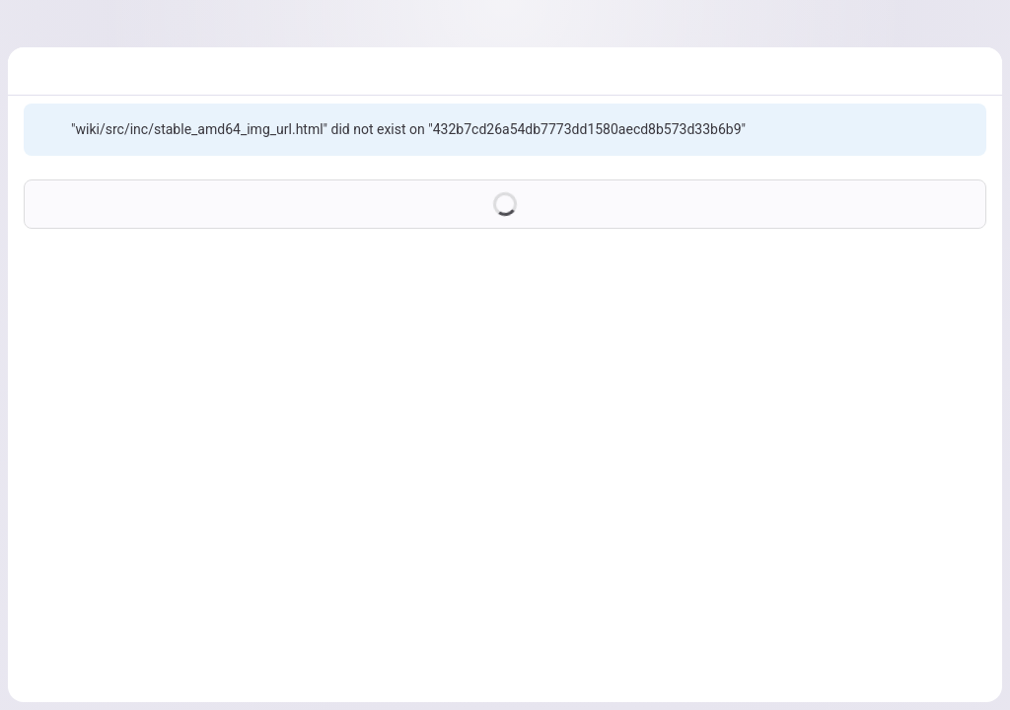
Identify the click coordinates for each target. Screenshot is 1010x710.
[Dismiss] (962, 129)
